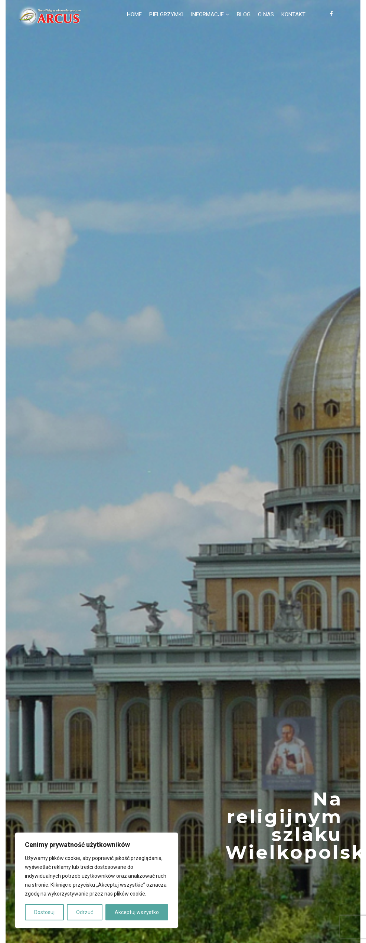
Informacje (207, 14)
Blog (244, 14)
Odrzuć (84, 912)
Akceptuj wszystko (137, 912)
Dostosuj (44, 912)
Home (134, 14)
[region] (96, 880)
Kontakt (293, 14)
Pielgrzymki (166, 14)
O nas (266, 14)
